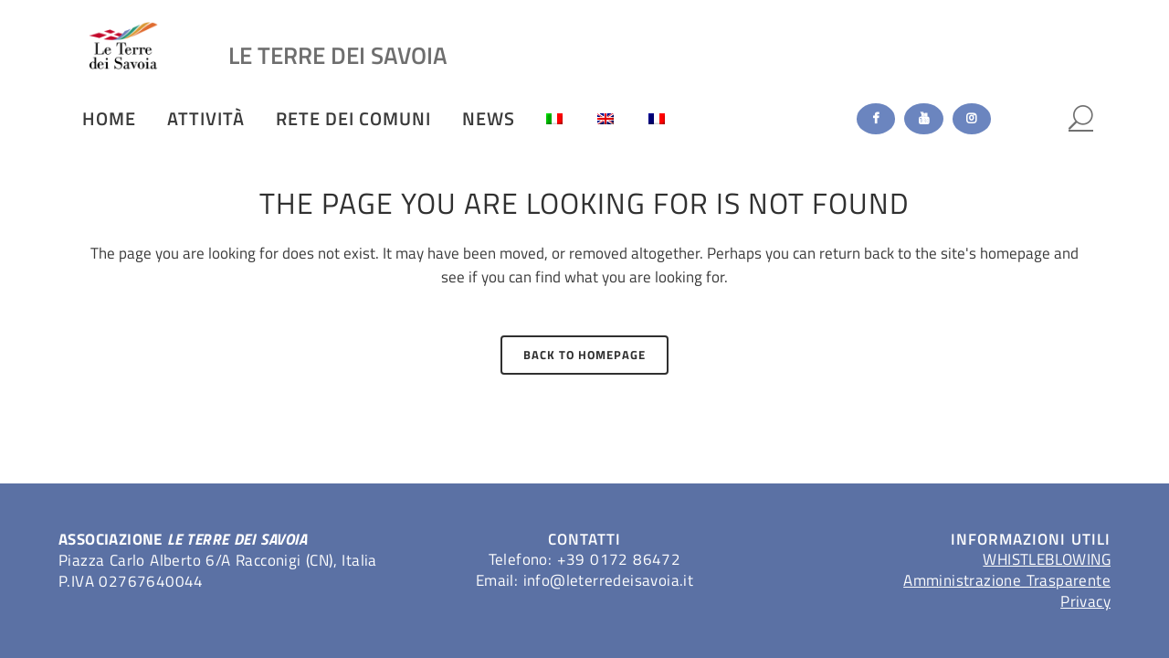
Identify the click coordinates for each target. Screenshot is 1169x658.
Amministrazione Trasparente (1007, 580)
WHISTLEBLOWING (1047, 559)
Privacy (1085, 601)
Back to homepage (584, 354)
